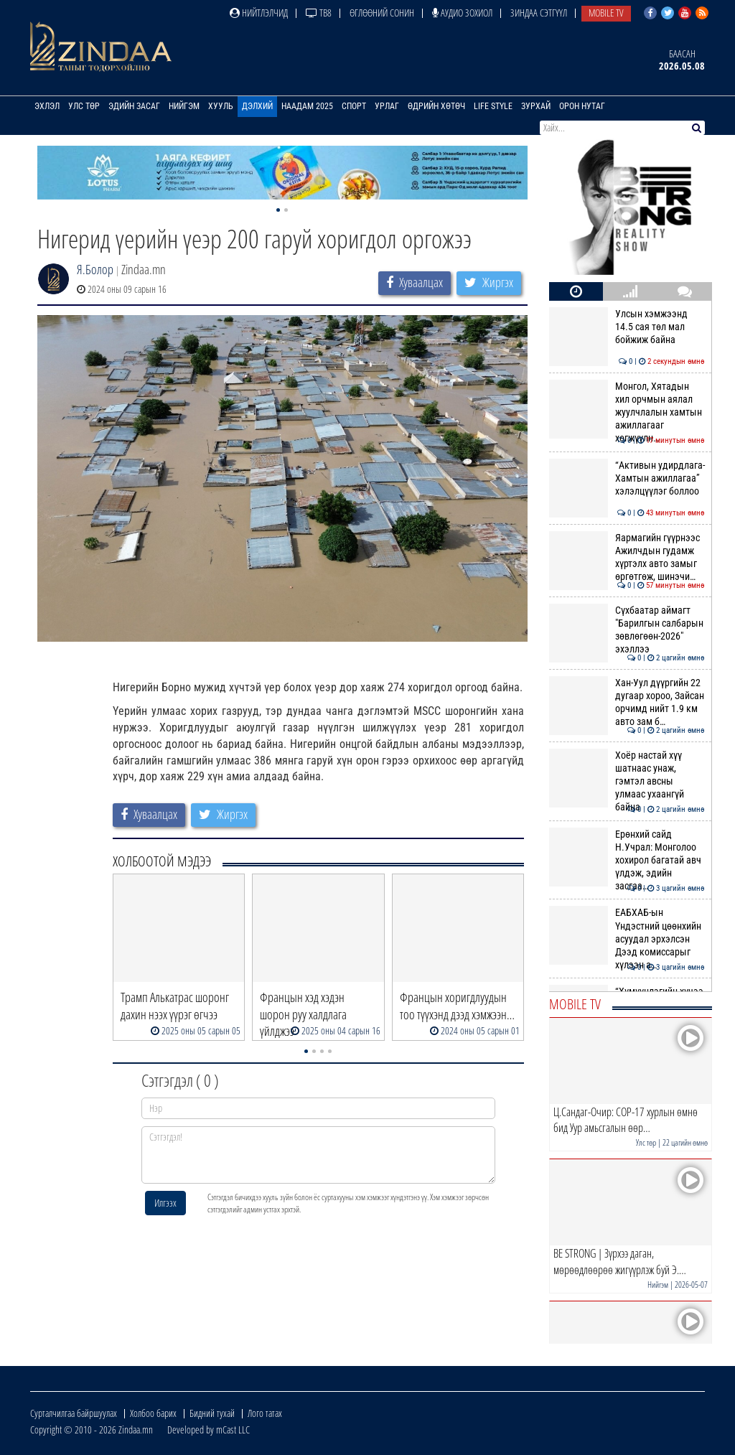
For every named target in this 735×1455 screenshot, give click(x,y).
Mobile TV (606, 12)
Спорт (354, 106)
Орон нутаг (582, 106)
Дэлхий (257, 106)
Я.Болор (95, 269)
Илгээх (165, 1203)
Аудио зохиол (462, 12)
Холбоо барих (153, 1413)
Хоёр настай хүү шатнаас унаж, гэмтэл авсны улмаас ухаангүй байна (627, 781)
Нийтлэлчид (259, 12)
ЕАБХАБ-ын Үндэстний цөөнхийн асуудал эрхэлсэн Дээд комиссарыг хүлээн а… (627, 938)
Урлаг (387, 106)
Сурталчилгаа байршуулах (73, 1413)
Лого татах (265, 1413)
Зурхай (536, 106)
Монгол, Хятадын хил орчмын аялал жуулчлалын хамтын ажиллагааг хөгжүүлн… (627, 412)
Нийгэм (184, 106)
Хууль (220, 106)
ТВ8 (319, 12)
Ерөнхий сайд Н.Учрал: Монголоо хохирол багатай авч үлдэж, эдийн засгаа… (627, 860)
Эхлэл (47, 106)
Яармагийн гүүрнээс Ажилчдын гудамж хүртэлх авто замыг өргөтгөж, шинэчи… (627, 557)
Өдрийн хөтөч (436, 106)
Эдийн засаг (134, 106)
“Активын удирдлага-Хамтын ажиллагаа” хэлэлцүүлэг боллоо (627, 478)
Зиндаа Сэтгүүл (538, 12)
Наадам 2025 (307, 106)
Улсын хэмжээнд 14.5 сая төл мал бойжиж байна (627, 327)
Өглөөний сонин (382, 12)
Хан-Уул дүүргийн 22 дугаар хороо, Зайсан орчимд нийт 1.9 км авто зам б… (627, 702)
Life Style (493, 106)
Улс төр (84, 106)
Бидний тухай (212, 1413)
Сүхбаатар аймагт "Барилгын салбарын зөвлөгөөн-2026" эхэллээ (627, 630)
